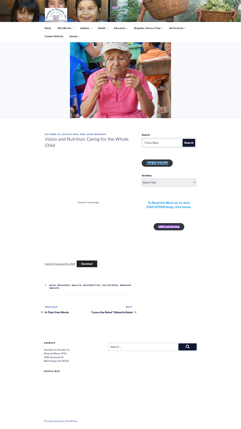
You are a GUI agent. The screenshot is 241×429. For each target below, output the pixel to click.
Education (121, 28)
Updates (86, 28)
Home (48, 28)
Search (146, 134)
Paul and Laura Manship (89, 134)
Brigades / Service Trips (149, 28)
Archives (147, 175)
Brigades (64, 285)
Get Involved (177, 28)
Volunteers (110, 285)
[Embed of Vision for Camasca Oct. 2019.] (89, 202)
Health (103, 28)
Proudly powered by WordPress (60, 421)
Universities (92, 285)
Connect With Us (54, 36)
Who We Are (66, 28)
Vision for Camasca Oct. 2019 (60, 264)
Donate (75, 36)
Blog (53, 285)
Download (87, 263)
